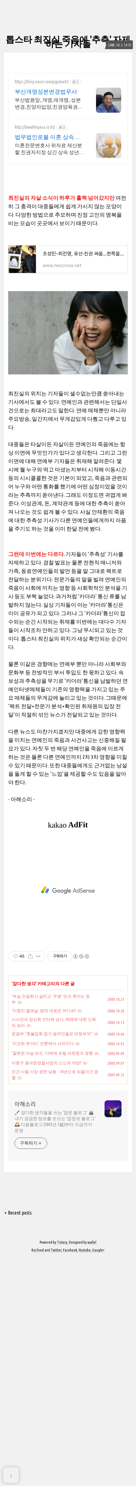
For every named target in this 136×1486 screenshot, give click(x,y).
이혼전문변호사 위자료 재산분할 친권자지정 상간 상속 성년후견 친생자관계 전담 (48, 149)
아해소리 (25, 1331)
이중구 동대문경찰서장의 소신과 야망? (46, 1290)
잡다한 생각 (24, 1210)
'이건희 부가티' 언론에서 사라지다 (43, 1270)
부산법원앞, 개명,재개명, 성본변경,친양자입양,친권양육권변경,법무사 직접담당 (49, 103)
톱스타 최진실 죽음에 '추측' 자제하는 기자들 (68, 41)
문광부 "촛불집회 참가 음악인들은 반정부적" (52, 1261)
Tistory (62, 1470)
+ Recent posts (18, 1440)
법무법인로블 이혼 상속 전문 (48, 137)
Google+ (98, 1477)
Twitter (56, 1477)
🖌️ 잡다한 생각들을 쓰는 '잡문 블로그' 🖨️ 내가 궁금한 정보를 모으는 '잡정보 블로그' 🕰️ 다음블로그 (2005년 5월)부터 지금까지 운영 (54, 1348)
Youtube (85, 1477)
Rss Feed (37, 1477)
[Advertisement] (68, 214)
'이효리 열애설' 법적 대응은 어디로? (44, 1238)
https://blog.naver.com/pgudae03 (42, 81)
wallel (92, 1470)
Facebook (70, 1477)
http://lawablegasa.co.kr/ (35, 127)
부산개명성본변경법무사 (46, 91)
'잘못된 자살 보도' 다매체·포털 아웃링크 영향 (52, 1280)
